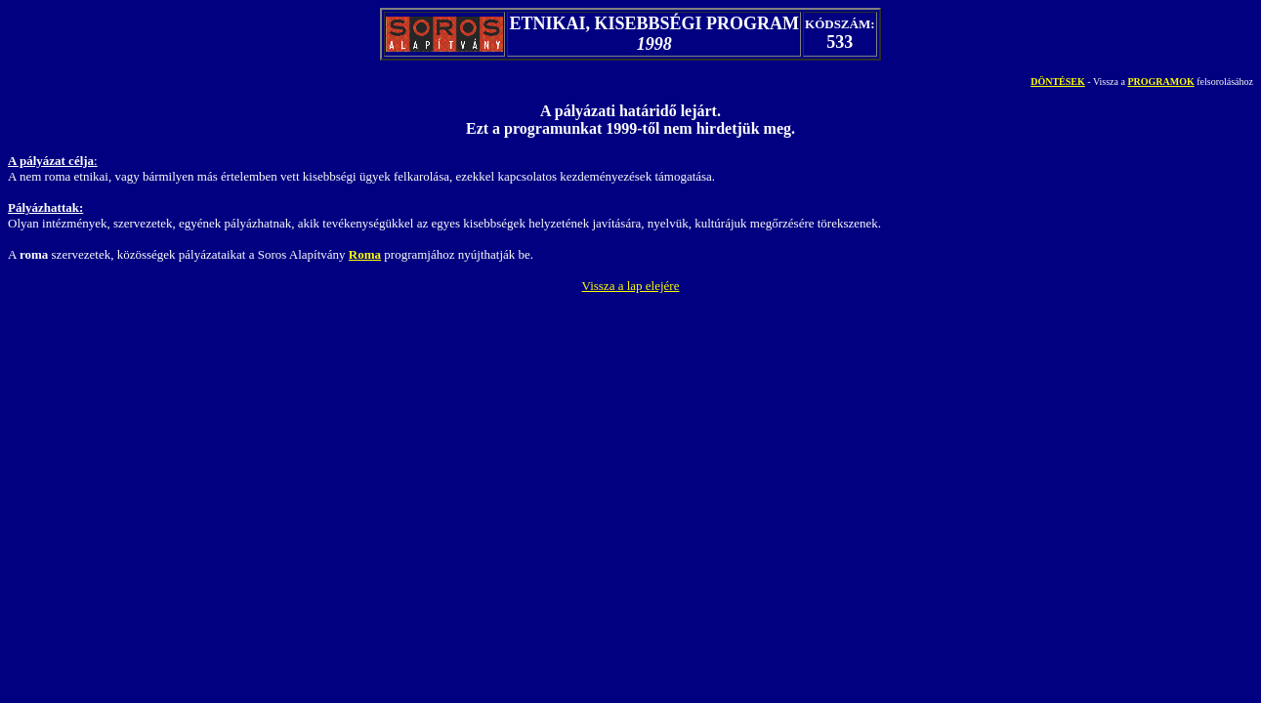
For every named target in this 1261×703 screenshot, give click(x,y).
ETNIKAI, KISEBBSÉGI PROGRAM (654, 23)
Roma (365, 254)
